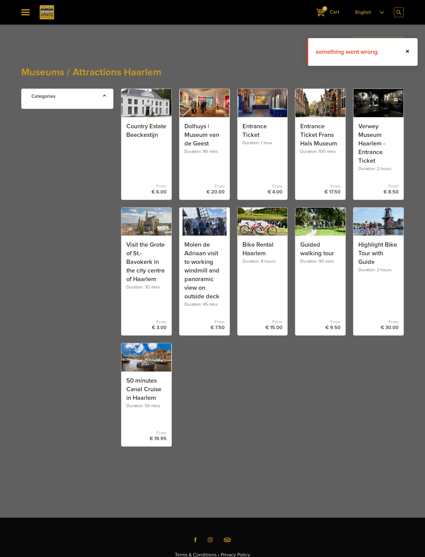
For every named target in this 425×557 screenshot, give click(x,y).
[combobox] (368, 12)
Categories (43, 96)
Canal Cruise (60, 125)
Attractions (58, 111)
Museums (57, 140)
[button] (407, 52)
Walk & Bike (59, 154)
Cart (327, 11)
